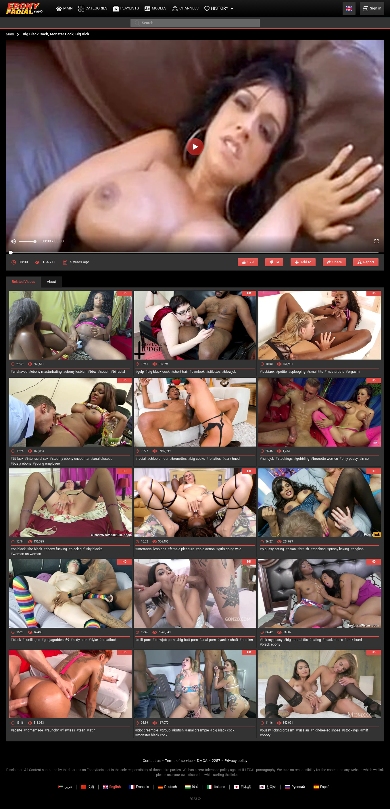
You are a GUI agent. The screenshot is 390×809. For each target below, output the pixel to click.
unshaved (20, 372)
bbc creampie (147, 730)
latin (92, 730)
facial (141, 459)
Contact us (152, 760)
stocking (319, 549)
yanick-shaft (229, 640)
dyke (94, 640)
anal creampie (198, 730)
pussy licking (339, 549)
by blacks (95, 549)
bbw (93, 372)
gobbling (303, 459)
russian (303, 730)
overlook (198, 372)
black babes (333, 640)
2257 (216, 760)
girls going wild (229, 549)
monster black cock (152, 735)
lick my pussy (272, 640)
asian (292, 549)
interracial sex (37, 459)
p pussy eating (273, 549)
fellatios (215, 459)
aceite (17, 730)
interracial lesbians (151, 549)
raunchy (53, 730)
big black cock (223, 730)
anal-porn (208, 640)
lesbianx (268, 372)
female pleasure (182, 549)
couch (104, 372)
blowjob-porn (165, 640)
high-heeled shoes (327, 730)
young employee (47, 464)
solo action (206, 549)
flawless (68, 730)
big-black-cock (158, 372)
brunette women (325, 459)
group (166, 730)
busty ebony (22, 464)
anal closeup (103, 459)
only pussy (350, 459)
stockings (285, 459)
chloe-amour (158, 459)
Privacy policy (235, 760)
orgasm (354, 372)
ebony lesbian (76, 372)
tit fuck (18, 459)
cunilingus (32, 640)
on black (19, 549)
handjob (268, 459)
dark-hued (232, 459)
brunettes (179, 459)
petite (282, 372)
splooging (298, 372)
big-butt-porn (188, 640)
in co (365, 459)
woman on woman (27, 554)
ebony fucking (56, 549)
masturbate (335, 372)
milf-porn (144, 640)
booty (266, 735)
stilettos (214, 372)
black (17, 640)
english (358, 549)
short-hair (180, 372)
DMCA (202, 760)
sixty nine (80, 640)
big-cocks (197, 459)
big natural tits (297, 640)
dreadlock (109, 640)
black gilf (77, 549)
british (304, 549)
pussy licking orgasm (278, 730)
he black (35, 549)
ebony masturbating (46, 372)
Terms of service (179, 760)
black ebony (271, 644)
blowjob (230, 372)
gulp (140, 372)
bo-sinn (247, 640)
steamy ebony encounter (70, 459)
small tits (316, 372)
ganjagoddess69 (56, 640)
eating (316, 640)
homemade (34, 730)
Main (10, 34)
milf (365, 730)
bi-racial (119, 372)
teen (81, 730)
